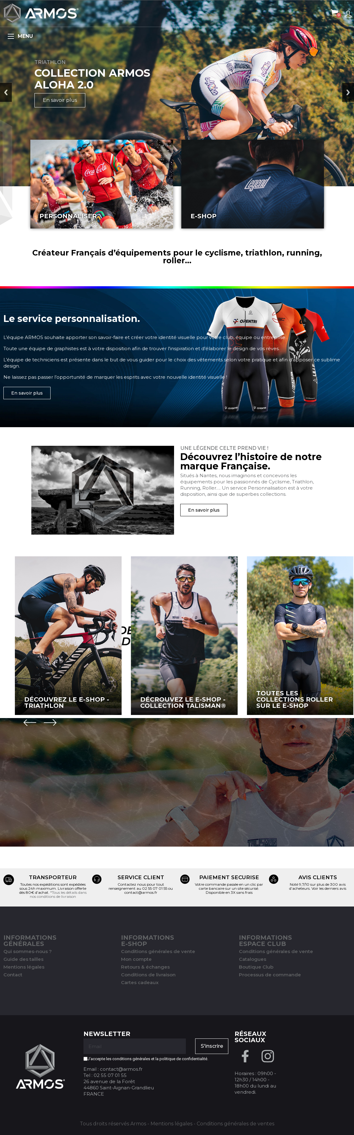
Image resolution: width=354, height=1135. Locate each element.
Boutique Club (256, 967)
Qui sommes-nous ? (27, 951)
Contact (12, 975)
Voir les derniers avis (328, 888)
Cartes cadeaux (140, 982)
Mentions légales (23, 967)
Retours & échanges (145, 967)
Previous (6, 92)
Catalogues (252, 959)
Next (348, 92)
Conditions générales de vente (158, 951)
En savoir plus (60, 100)
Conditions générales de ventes (235, 1124)
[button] (27, 393)
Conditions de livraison (148, 975)
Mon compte (136, 959)
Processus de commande (270, 975)
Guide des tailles (23, 959)
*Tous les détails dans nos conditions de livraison (58, 894)
